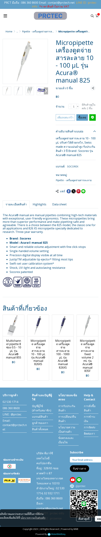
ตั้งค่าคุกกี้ (83, 518)
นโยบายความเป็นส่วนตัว (33, 517)
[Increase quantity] (78, 106)
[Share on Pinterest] (78, 191)
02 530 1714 (10, 402)
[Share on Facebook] (69, 191)
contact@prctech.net (61, 3)
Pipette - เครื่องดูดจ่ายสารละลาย (40, 31)
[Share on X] (73, 191)
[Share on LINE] (83, 191)
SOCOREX (72, 166)
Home (8, 31)
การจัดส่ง (89, 427)
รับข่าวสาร (79, 468)
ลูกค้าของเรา (40, 423)
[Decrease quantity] (70, 106)
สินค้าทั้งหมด (40, 429)
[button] (92, 15)
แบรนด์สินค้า (40, 417)
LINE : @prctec (12, 414)
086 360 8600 (29, 3)
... (17, 31)
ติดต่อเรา (89, 433)
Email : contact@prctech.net (15, 425)
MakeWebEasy (58, 534)
